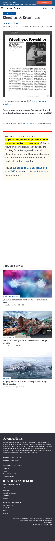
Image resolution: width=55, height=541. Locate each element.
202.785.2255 (48, 522)
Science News (12, 23)
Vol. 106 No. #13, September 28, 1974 (29, 26)
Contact (5, 498)
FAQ (4, 488)
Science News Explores (12, 457)
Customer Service (8, 476)
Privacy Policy (48, 524)
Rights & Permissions (9, 493)
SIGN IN (46, 8)
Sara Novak (8, 346)
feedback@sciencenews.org (22, 113)
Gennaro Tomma (9, 387)
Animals (6, 378)
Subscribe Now (44, 2)
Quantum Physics (11, 297)
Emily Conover (9, 305)
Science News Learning (12, 460)
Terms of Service (37, 524)
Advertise (6, 496)
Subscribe (6, 469)
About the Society (8, 505)
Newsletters (6, 490)
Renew (5, 471)
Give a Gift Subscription (10, 474)
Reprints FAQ (45, 113)
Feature (9, 13)
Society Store (7, 508)
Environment (9, 337)
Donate (5, 510)
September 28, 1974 (31, 123)
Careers (5, 513)
